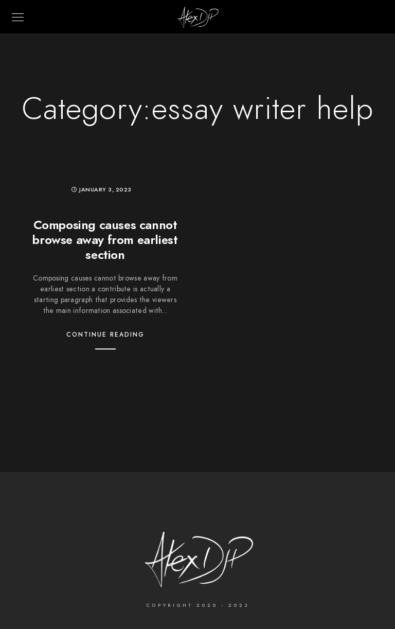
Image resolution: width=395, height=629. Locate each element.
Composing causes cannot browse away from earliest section (104, 239)
